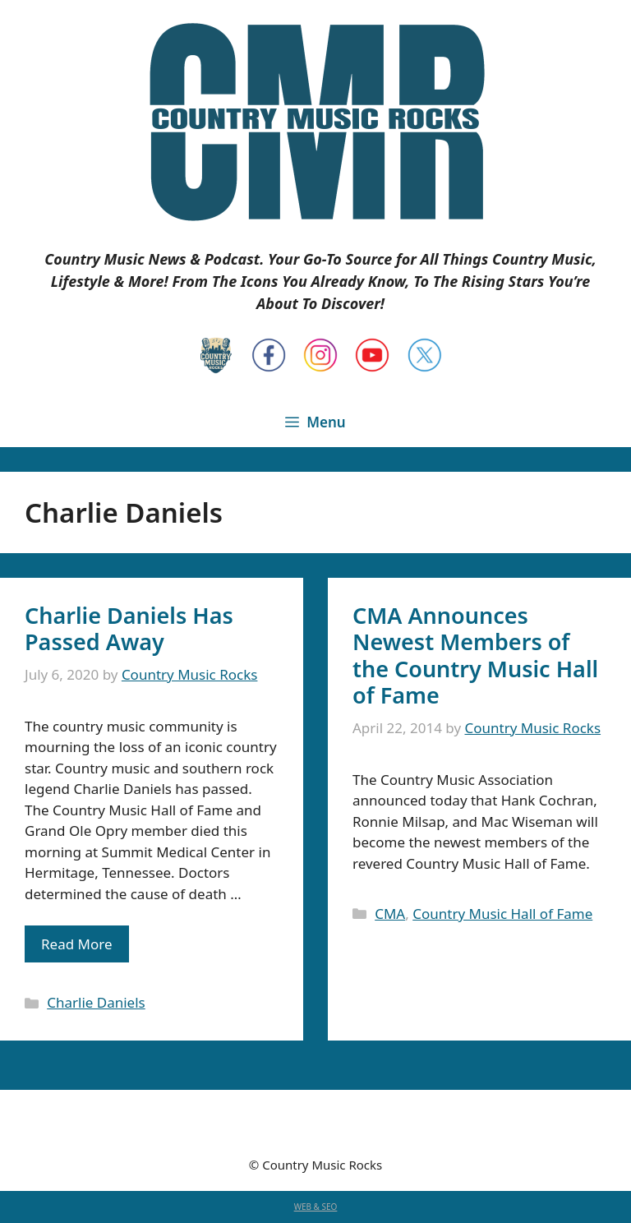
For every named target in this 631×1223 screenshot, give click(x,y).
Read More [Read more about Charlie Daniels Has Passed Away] (77, 944)
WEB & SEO (316, 1206)
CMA (390, 913)
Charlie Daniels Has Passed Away (129, 628)
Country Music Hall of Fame (502, 913)
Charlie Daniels (96, 1002)
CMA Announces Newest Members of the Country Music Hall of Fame (475, 655)
